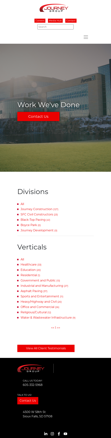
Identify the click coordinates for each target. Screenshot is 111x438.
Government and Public (40, 280)
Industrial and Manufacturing (44, 285)
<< (52, 328)
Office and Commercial (40, 307)
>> (58, 328)
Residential (30, 275)
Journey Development (39, 230)
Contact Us (38, 116)
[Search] (55, 26)
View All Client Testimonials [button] (46, 348)
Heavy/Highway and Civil (41, 301)
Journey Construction (39, 209)
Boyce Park (31, 225)
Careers (40, 20)
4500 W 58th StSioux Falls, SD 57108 (37, 414)
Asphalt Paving (34, 291)
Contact (70, 20)
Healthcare (31, 264)
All (22, 204)
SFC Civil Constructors (39, 214)
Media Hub (55, 20)
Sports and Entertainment (42, 296)
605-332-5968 (32, 385)
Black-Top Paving (35, 219)
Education (31, 270)
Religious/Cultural (36, 312)
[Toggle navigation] (86, 37)
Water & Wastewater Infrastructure (48, 317)
